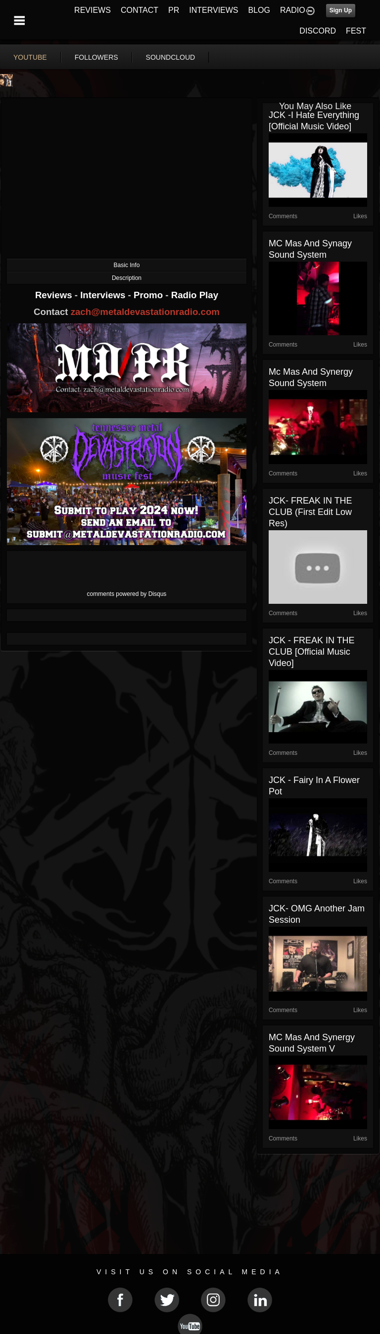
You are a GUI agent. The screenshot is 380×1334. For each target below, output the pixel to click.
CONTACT (139, 10)
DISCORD (317, 31)
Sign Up (341, 10)
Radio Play (194, 295)
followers (96, 57)
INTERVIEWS (213, 10)
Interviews (104, 295)
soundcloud (170, 57)
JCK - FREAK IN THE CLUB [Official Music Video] (312, 651)
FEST (356, 31)
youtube (30, 57)
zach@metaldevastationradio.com (145, 312)
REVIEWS (92, 10)
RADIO (292, 10)
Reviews (55, 295)
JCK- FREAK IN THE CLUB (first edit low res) (310, 512)
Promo (149, 295)
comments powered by (127, 593)
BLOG (259, 10)
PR (173, 10)
